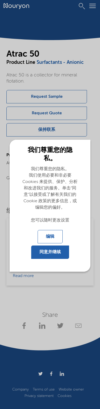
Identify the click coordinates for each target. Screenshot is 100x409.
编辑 (50, 237)
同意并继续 (50, 252)
